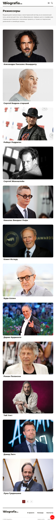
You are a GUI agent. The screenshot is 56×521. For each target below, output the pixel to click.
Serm (52, 517)
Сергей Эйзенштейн (14, 181)
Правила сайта (41, 519)
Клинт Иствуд (11, 259)
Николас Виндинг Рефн (16, 220)
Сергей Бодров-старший (16, 103)
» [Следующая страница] (31, 501)
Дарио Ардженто (12, 337)
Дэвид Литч (10, 454)
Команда (40, 513)
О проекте (30, 513)
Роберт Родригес (12, 142)
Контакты (50, 513)
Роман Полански (12, 376)
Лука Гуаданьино (12, 493)
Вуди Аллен (10, 298)
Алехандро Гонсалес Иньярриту (20, 64)
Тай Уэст (8, 415)
